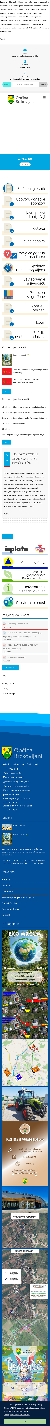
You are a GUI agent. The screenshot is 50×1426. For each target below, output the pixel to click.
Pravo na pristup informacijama (18, 897)
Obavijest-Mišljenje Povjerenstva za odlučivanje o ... (24, 407)
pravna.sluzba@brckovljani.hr (25, 56)
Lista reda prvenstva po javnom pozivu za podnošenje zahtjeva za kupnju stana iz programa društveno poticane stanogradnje (24, 852)
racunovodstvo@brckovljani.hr (17, 782)
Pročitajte (25, 164)
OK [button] (25, 1421)
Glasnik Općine (9, 903)
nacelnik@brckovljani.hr (14, 777)
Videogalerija (8, 693)
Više (6, 391)
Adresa (25, 76)
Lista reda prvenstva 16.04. (15, 625)
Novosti (6, 879)
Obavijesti (7, 885)
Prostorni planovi (10, 909)
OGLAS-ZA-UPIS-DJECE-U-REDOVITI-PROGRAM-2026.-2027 (21, 648)
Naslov (6, 84)
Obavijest (6, 429)
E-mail (25, 53)
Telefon (25, 65)
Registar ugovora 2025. (14, 658)
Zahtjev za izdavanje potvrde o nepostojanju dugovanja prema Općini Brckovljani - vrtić (22, 636)
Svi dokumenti (10, 667)
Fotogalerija (8, 683)
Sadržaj (43, 84)
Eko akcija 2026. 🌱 (21, 355)
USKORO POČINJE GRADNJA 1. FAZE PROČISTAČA (25, 458)
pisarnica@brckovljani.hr (15, 773)
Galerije (5, 688)
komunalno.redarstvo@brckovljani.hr (19, 790)
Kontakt (6, 915)
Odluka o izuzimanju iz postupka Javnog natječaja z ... (24, 418)
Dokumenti (7, 891)
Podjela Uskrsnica (19, 825)
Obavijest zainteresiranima (13, 424)
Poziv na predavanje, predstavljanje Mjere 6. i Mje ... (24, 435)
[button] (17, 1415)
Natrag (7, 536)
